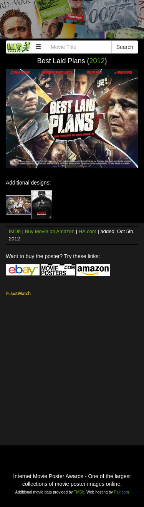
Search (124, 47)
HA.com (87, 231)
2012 (97, 61)
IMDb (15, 231)
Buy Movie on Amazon (49, 231)
